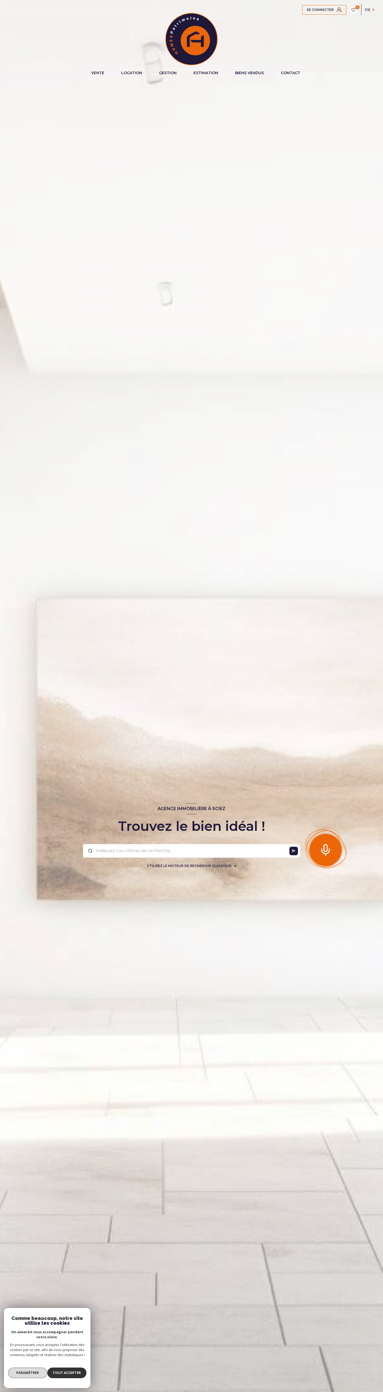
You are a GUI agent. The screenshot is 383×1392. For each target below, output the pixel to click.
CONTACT (290, 73)
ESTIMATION (206, 73)
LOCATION (131, 73)
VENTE (97, 73)
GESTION (168, 73)
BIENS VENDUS (249, 73)
